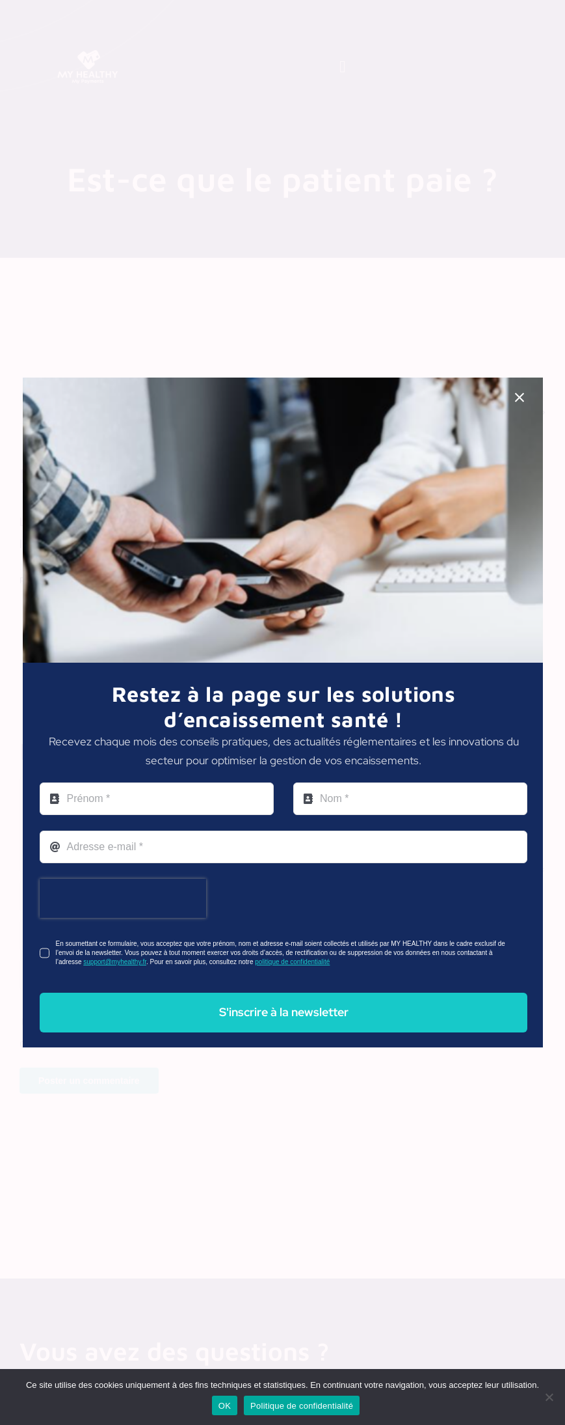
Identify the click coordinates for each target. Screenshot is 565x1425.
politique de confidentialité (292, 961)
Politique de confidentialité (301, 1406)
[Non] (548, 1397)
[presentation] (123, 898)
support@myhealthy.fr (114, 961)
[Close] (519, 398)
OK (224, 1406)
